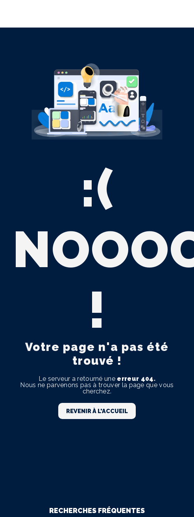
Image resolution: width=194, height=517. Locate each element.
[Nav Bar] (175, 14)
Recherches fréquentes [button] (97, 510)
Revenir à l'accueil (97, 411)
